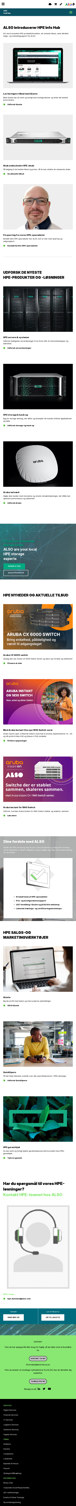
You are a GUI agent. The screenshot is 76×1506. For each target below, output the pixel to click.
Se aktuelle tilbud (15, 174)
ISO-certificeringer (11, 1493)
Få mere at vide (14, 566)
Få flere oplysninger (17, 741)
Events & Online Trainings (13, 1497)
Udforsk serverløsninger (19, 348)
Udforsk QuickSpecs (17, 1080)
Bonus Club (8, 1483)
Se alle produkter (16, 573)
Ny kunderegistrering (12, 1502)
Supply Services (10, 1434)
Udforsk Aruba (14, 503)
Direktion (7, 1444)
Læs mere (12, 816)
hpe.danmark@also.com (19, 1299)
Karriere (6, 1449)
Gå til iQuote (13, 1005)
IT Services (8, 1420)
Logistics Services (11, 1425)
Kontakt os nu (38, 1358)
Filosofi (6, 1468)
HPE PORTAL (7, 12)
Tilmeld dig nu (38, 1381)
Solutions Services (11, 1430)
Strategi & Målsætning (12, 1473)
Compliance (8, 1454)
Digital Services (9, 1410)
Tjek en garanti (14, 1158)
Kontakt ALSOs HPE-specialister (22, 246)
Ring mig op (13, 1317)
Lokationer (7, 1459)
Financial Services (10, 1415)
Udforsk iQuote (14, 104)
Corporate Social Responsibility (16, 1488)
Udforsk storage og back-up (20, 425)
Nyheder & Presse (10, 1464)
